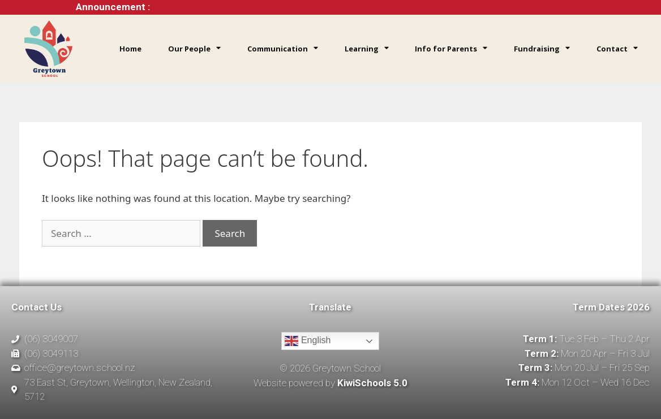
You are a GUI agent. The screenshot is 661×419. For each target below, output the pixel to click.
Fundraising (542, 48)
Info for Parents (451, 48)
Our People (194, 48)
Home (130, 49)
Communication (282, 48)
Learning (367, 48)
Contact (617, 48)
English (307, 341)
